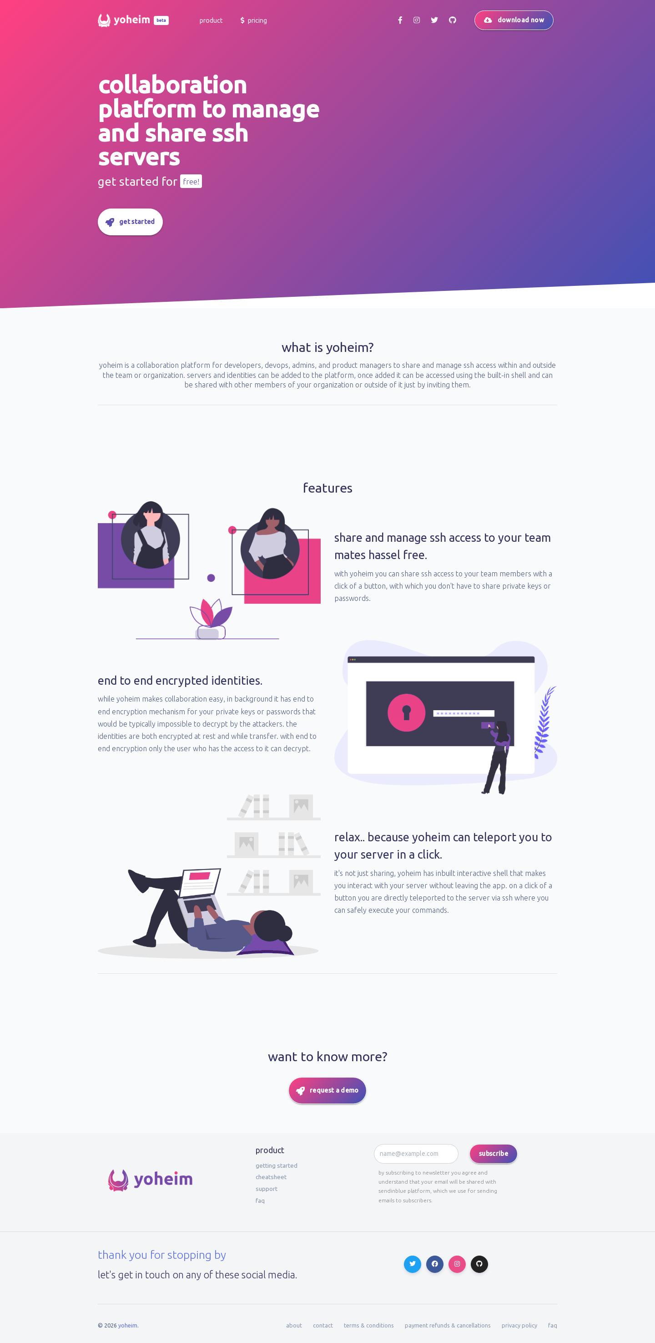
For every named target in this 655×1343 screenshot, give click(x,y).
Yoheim (127, 1325)
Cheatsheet (271, 1176)
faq (260, 1200)
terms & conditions (369, 1325)
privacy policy (519, 1325)
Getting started (276, 1165)
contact (323, 1325)
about (294, 1325)
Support (266, 1188)
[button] (210, 20)
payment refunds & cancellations (448, 1325)
